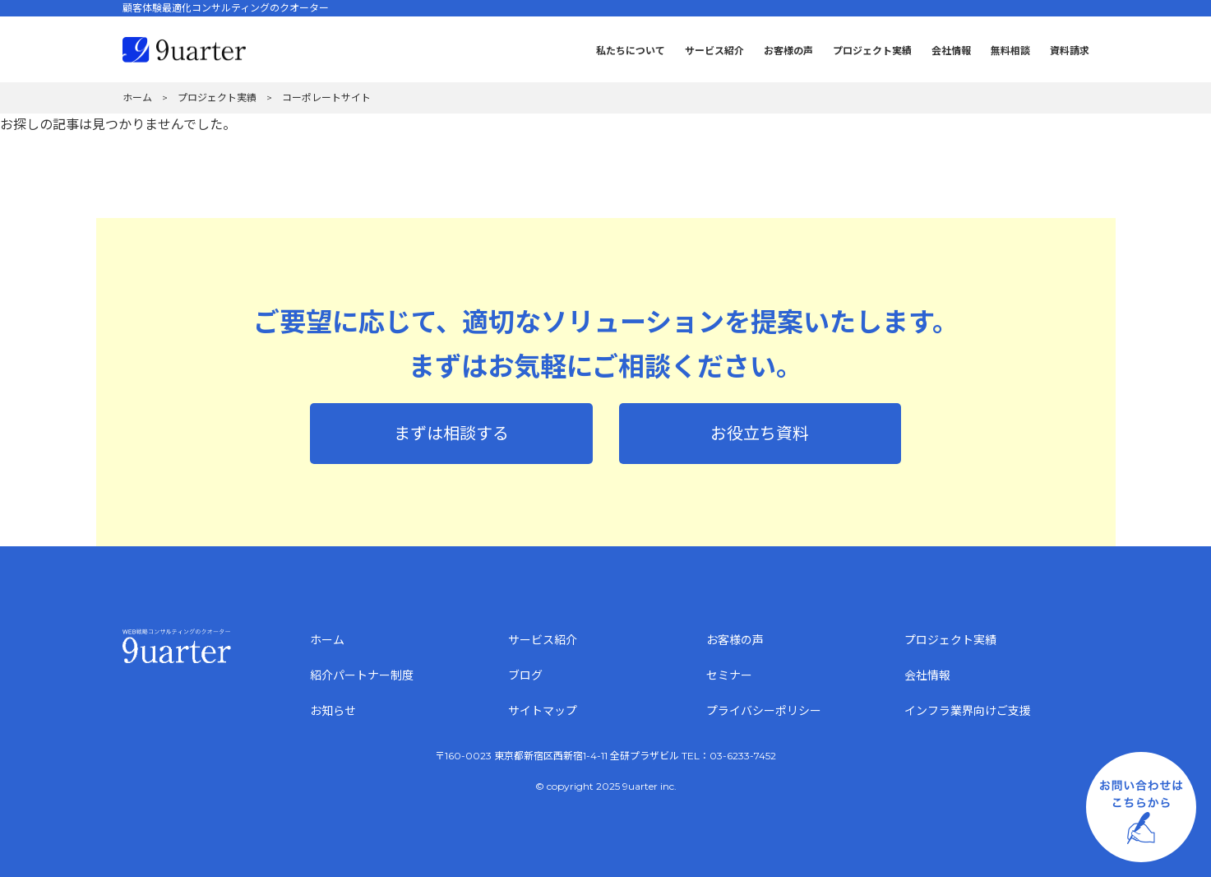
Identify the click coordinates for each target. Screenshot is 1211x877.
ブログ (525, 675)
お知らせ (333, 710)
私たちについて (630, 50)
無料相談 (1010, 50)
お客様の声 (788, 50)
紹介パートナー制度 (362, 675)
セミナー (729, 675)
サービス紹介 (714, 50)
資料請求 (1069, 50)
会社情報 (951, 50)
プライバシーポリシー (763, 710)
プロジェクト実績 (872, 50)
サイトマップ (542, 710)
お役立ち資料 (759, 433)
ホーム (327, 640)
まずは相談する (451, 433)
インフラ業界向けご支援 (967, 710)
